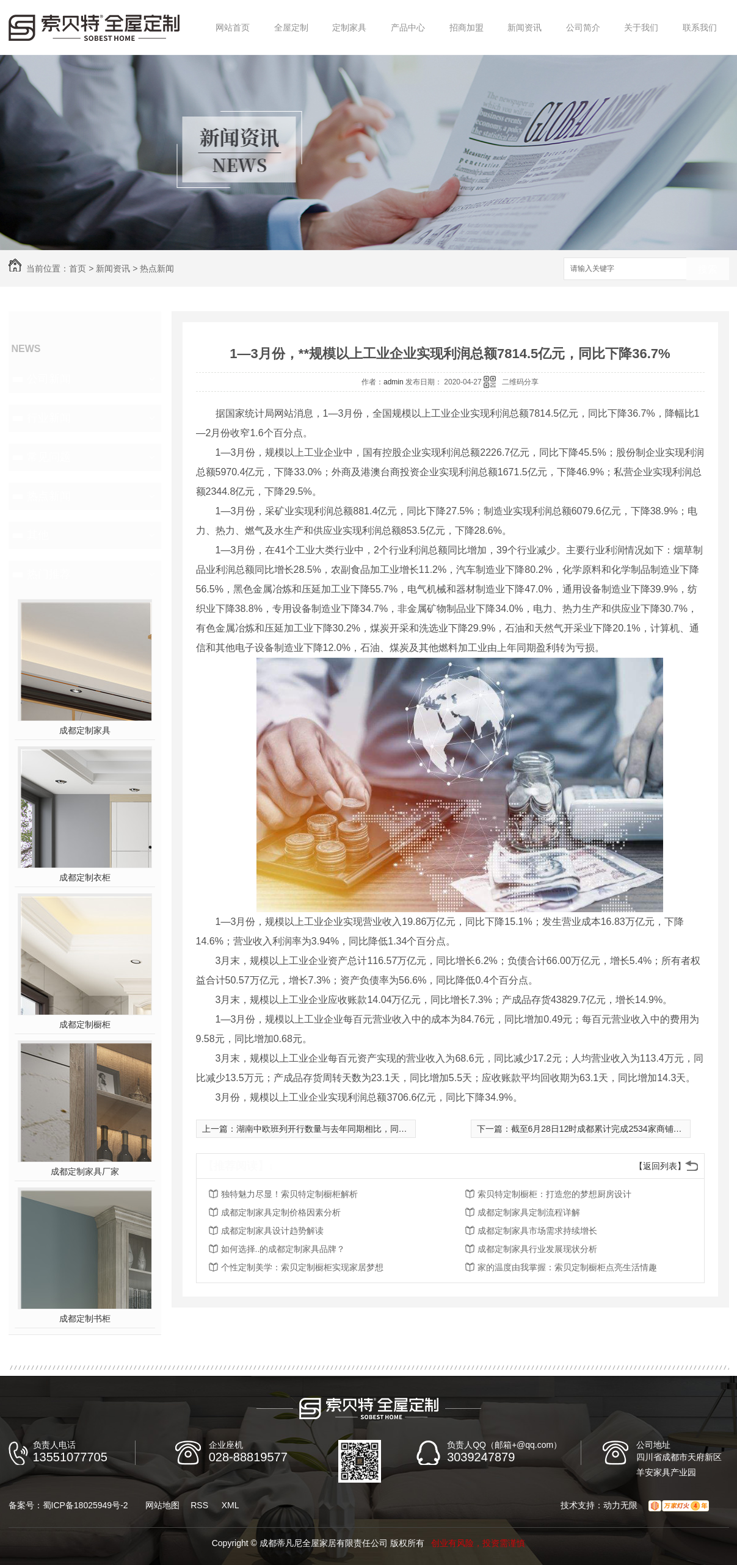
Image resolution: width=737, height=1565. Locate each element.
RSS (199, 1505)
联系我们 (700, 27)
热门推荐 (49, 574)
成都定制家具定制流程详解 (528, 1212)
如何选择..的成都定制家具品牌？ (283, 1249)
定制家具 (349, 27)
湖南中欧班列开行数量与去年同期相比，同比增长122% (341, 1129)
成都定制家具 (85, 730)
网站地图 (162, 1505)
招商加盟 (466, 27)
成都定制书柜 (85, 1318)
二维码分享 (520, 382)
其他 (38, 535)
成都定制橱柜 (85, 1024)
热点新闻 (157, 268)
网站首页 (233, 27)
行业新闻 (49, 418)
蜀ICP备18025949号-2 (85, 1505)
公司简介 (583, 27)
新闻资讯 (524, 27)
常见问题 (49, 457)
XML (230, 1505)
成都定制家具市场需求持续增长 (537, 1231)
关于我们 (641, 27)
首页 (77, 268)
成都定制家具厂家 (85, 1171)
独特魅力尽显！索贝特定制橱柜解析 (289, 1194)
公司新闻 (49, 379)
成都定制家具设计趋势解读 (272, 1231)
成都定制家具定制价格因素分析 (281, 1212)
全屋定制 (291, 27)
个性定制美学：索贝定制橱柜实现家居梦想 (302, 1267)
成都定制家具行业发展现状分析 (537, 1249)
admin (393, 382)
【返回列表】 (660, 1166)
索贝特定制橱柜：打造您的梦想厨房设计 (554, 1194)
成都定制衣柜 (85, 877)
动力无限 (620, 1505)
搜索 (707, 269)
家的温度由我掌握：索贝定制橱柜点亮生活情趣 (567, 1267)
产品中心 (408, 27)
